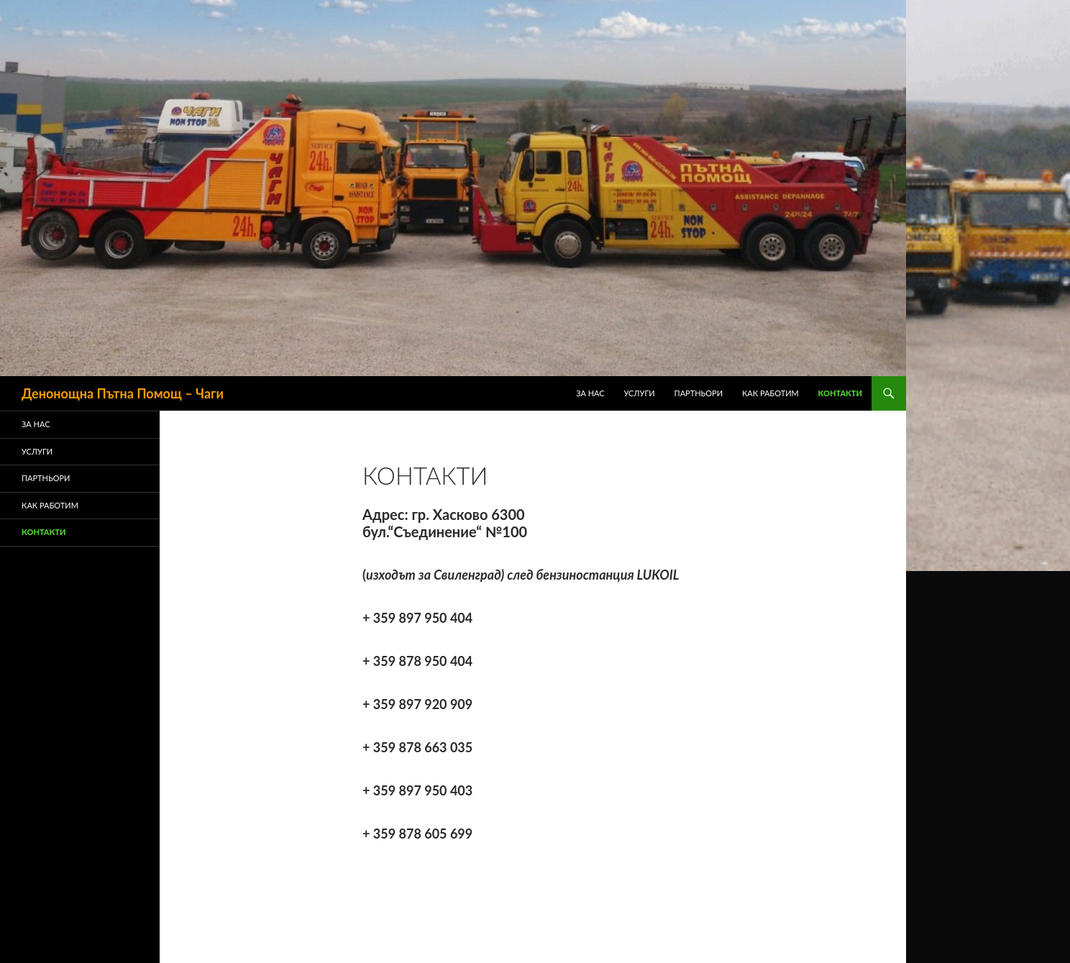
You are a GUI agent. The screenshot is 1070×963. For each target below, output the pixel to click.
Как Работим (770, 393)
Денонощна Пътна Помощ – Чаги (123, 393)
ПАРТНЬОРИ (699, 393)
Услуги (639, 393)
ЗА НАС (590, 393)
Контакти (840, 393)
